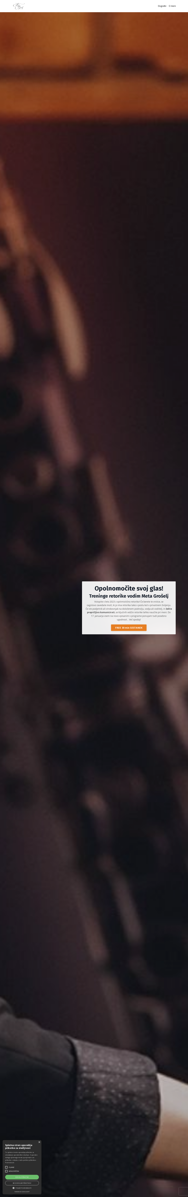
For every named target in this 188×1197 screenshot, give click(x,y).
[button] (22, 1188)
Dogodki (160, 6)
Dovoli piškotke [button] (22, 1177)
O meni (172, 6)
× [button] (39, 1142)
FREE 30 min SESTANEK (128, 628)
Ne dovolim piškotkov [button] (22, 1183)
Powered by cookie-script (22, 1192)
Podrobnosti (9, 1163)
